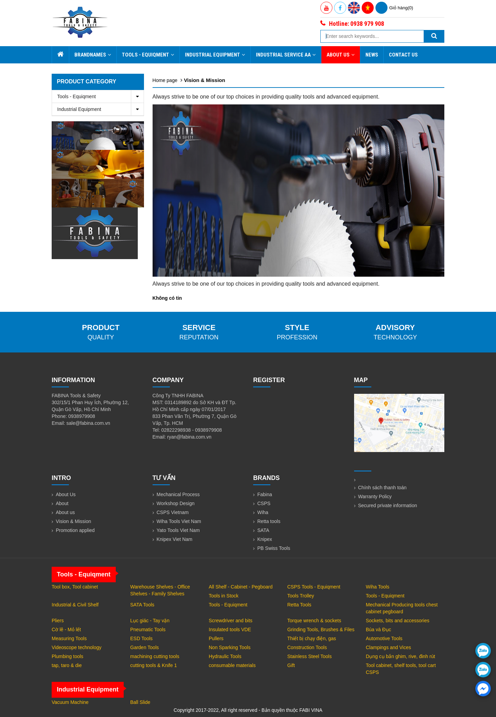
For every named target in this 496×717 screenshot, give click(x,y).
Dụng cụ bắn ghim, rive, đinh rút (400, 656)
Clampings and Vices (388, 647)
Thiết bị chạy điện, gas (311, 638)
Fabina (264, 494)
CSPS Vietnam (173, 512)
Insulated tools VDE (230, 629)
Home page (165, 80)
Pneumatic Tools (147, 629)
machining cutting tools (154, 656)
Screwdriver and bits (230, 620)
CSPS (263, 503)
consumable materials (232, 665)
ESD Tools (141, 638)
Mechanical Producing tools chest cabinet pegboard (402, 608)
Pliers (58, 620)
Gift (291, 665)
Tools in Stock (223, 595)
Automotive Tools (384, 638)
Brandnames (92, 55)
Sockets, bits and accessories (397, 620)
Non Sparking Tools (229, 647)
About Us (341, 55)
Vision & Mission (204, 80)
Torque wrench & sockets (314, 620)
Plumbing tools (67, 656)
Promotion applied (75, 530)
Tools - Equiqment (148, 55)
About (62, 503)
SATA (263, 530)
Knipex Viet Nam (175, 539)
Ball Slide (140, 702)
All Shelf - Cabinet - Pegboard (240, 587)
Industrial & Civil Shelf (75, 604)
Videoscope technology (77, 647)
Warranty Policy (375, 496)
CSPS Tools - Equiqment (313, 587)
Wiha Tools (377, 587)
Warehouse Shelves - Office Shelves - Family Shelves (160, 590)
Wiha (262, 512)
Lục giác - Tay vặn (149, 620)
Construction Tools (307, 647)
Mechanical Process (178, 494)
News (371, 55)
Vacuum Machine (70, 702)
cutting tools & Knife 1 (153, 665)
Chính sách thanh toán (382, 487)
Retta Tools (299, 604)
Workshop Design (176, 503)
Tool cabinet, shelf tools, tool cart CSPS (401, 669)
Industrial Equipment (215, 55)
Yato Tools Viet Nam (178, 530)
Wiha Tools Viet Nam (179, 521)
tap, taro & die (67, 665)
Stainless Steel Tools (309, 656)
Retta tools (268, 521)
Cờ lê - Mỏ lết (66, 629)
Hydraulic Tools (225, 656)
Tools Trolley (300, 595)
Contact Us (403, 55)
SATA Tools (142, 604)
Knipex (264, 539)
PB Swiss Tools (273, 548)
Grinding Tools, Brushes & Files (320, 629)
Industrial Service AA (286, 55)
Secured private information (387, 505)
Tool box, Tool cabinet (75, 587)
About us (65, 512)
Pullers (216, 638)
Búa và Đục (378, 629)
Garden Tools (144, 647)
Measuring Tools (69, 638)
